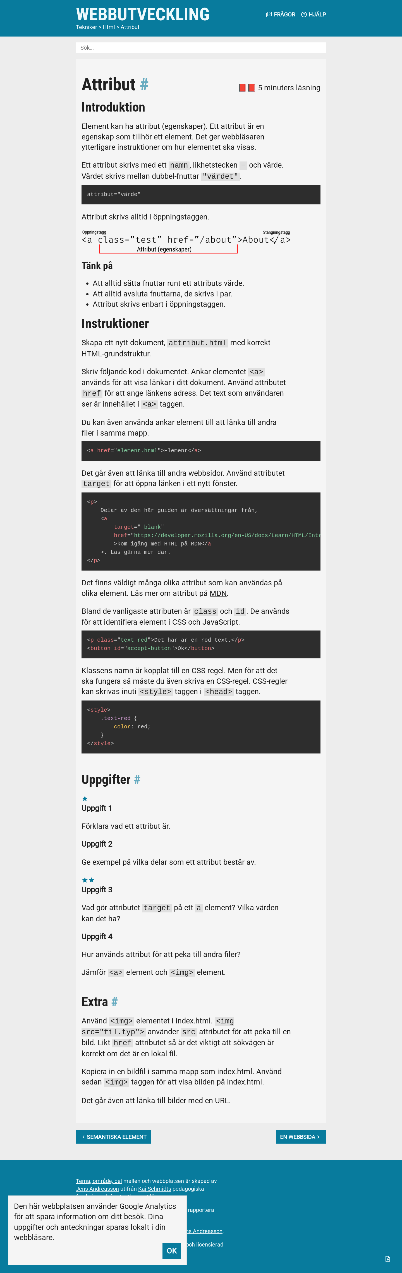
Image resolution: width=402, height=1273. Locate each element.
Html (109, 27)
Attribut (130, 27)
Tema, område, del (99, 1181)
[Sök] (201, 47)
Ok (172, 1251)
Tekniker (86, 27)
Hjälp (313, 14)
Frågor (280, 14)
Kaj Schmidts (154, 1188)
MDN (218, 593)
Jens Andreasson (97, 1188)
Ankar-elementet (218, 372)
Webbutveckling (143, 14)
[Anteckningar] (388, 1259)
